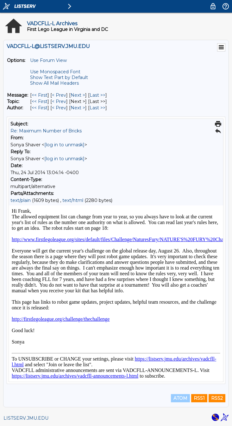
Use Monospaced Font (55, 72)
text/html (72, 200)
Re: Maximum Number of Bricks (46, 131)
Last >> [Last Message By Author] (97, 108)
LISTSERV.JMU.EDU (25, 418)
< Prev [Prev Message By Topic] (59, 101)
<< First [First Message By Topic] (39, 101)
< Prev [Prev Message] (59, 95)
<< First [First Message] (39, 95)
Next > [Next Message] (78, 95)
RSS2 (217, 398)
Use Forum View (48, 60)
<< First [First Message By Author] (39, 108)
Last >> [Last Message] (97, 95)
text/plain (20, 200)
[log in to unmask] (64, 145)
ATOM (180, 398)
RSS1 (199, 398)
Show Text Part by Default (59, 77)
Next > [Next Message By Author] (78, 108)
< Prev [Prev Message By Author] (59, 108)
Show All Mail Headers (54, 83)
